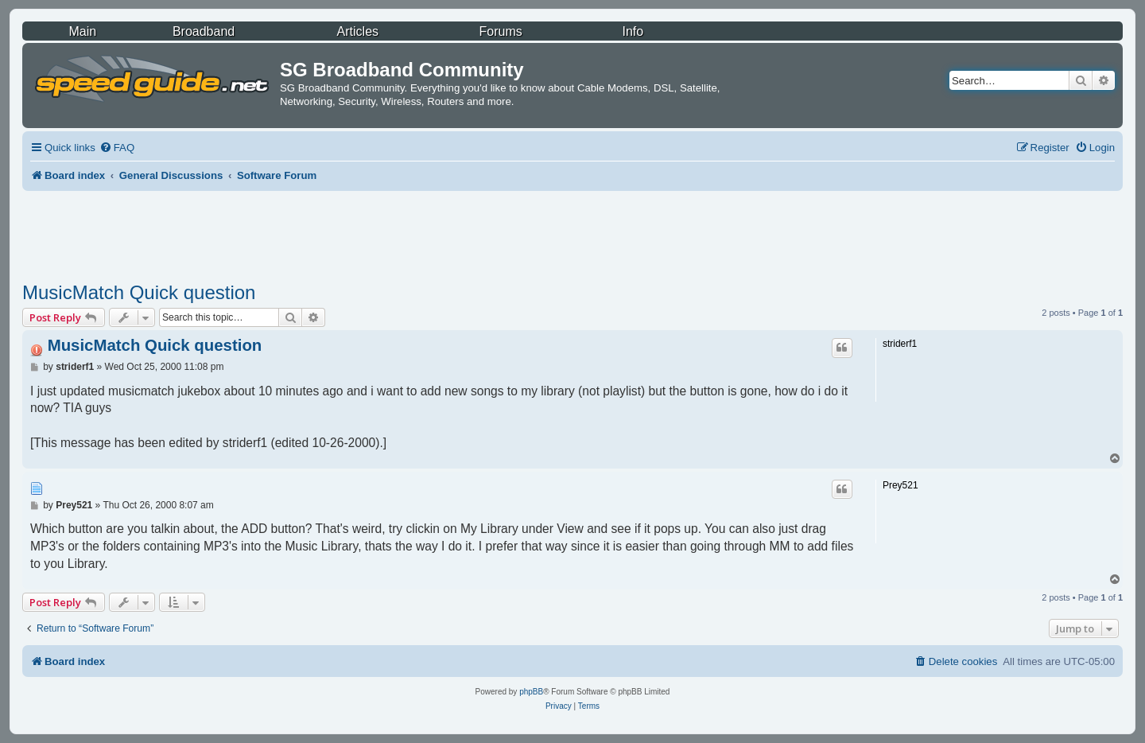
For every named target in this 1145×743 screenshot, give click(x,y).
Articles (357, 31)
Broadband (204, 31)
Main (82, 31)
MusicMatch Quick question (138, 292)
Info (632, 31)
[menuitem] (116, 147)
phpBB (531, 691)
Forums (500, 31)
